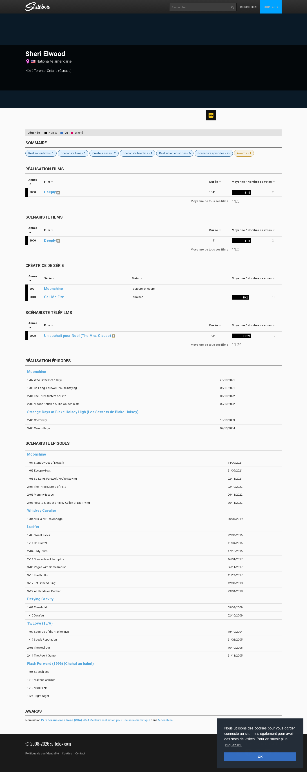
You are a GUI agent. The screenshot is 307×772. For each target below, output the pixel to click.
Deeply (50, 192)
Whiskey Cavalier (41, 510)
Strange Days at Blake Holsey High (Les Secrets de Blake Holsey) (82, 412)
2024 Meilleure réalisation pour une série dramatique (95, 720)
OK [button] (260, 756)
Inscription (248, 6)
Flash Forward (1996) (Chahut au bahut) (60, 664)
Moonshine (53, 289)
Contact (80, 753)
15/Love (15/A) (40, 623)
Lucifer (33, 527)
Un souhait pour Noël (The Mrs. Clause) (77, 336)
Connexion (270, 6)
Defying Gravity (40, 599)
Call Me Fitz (54, 297)
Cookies (67, 753)
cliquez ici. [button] (233, 745)
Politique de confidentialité (42, 753)
